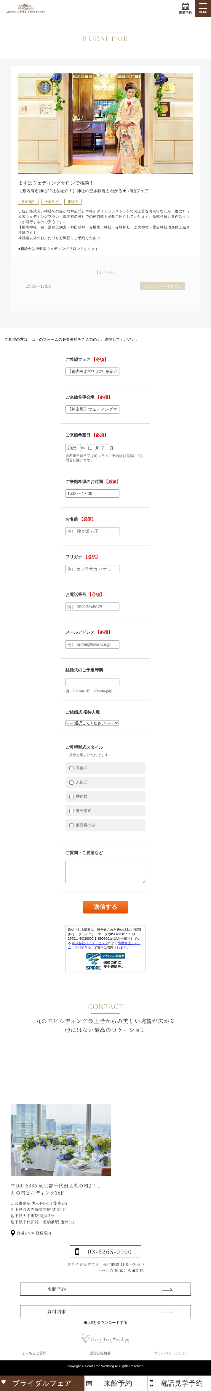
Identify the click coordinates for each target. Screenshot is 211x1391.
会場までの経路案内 (34, 1255)
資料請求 (56, 1331)
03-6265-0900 (110, 1274)
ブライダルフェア (42, 1383)
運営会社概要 (100, 1359)
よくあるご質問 (34, 1359)
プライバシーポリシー (171, 1359)
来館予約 (185, 8)
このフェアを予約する (162, 286)
